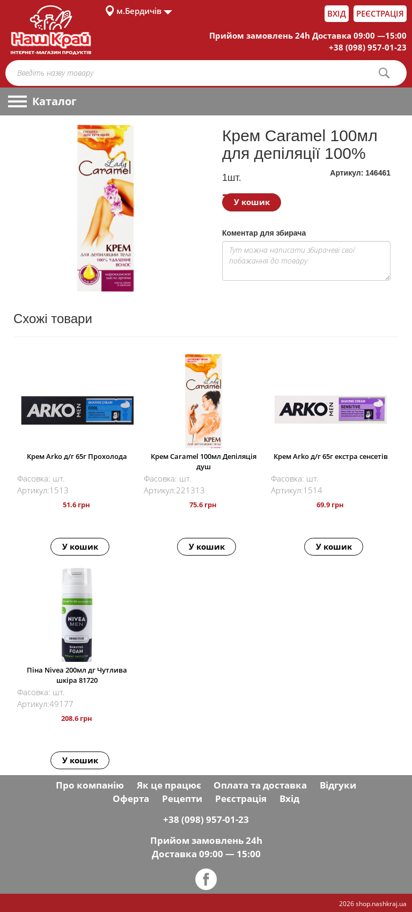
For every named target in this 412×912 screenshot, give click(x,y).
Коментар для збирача (264, 233)
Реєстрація (380, 13)
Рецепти (182, 798)
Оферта (131, 798)
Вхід (336, 13)
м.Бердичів (138, 10)
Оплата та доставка (260, 785)
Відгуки (338, 785)
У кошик (252, 201)
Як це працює (169, 785)
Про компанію (90, 785)
